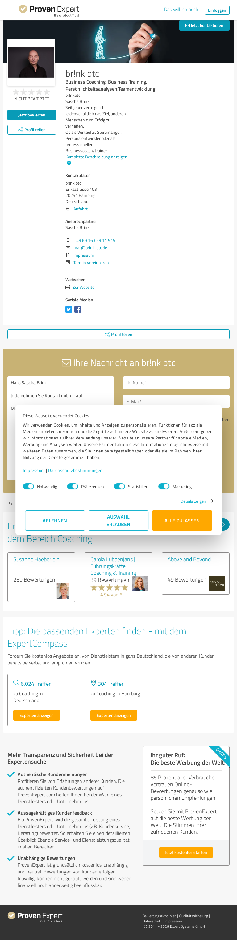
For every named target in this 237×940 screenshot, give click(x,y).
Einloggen (217, 10)
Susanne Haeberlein (36, 559)
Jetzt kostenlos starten (186, 852)
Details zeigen (191, 501)
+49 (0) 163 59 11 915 (94, 240)
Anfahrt (80, 209)
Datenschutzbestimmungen (77, 470)
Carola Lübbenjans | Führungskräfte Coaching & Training (113, 565)
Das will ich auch (181, 9)
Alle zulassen (182, 520)
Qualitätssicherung (193, 915)
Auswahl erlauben (119, 520)
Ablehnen (55, 520)
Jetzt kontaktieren (204, 25)
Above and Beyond (189, 559)
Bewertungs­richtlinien (159, 915)
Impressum (36, 470)
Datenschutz (152, 921)
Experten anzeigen (36, 715)
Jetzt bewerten (31, 115)
